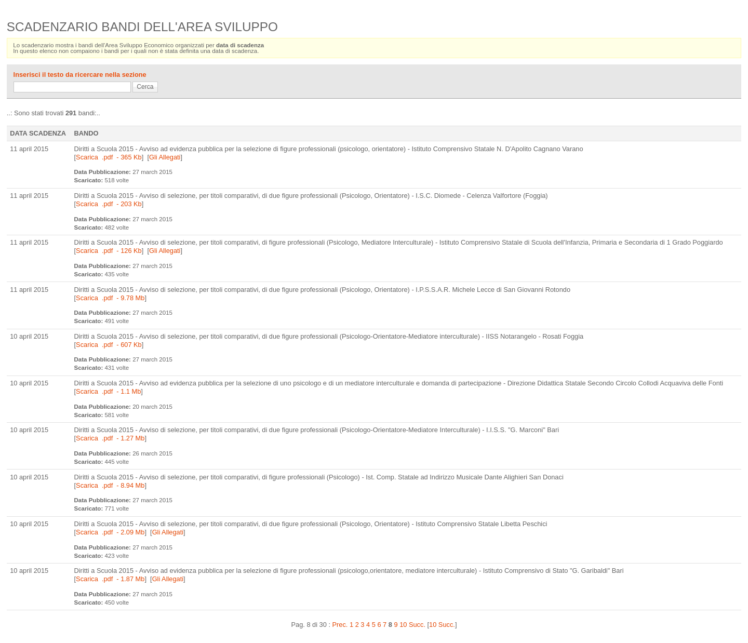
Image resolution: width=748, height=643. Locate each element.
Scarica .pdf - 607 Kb (109, 345)
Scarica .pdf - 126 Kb (109, 250)
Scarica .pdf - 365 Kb (109, 157)
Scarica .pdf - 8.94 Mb (110, 485)
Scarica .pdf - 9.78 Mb (110, 298)
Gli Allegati (164, 157)
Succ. (417, 624)
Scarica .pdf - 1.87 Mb (110, 579)
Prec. (340, 624)
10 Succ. (442, 624)
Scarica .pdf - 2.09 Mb (110, 532)
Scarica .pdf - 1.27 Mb (110, 438)
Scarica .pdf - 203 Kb (109, 204)
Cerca (145, 86)
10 (403, 624)
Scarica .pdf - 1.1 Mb (108, 391)
